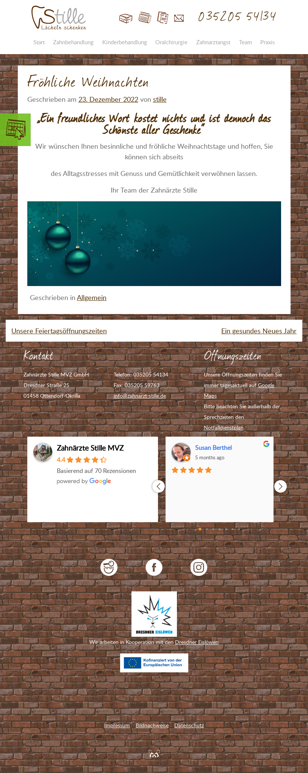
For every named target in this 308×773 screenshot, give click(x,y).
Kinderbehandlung (124, 42)
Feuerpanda (154, 753)
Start (126, 18)
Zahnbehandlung (73, 42)
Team (245, 42)
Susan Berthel (213, 447)
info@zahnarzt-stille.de (140, 395)
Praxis (267, 42)
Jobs (162, 18)
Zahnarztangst (213, 42)
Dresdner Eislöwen (197, 641)
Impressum (117, 725)
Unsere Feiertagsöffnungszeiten (59, 330)
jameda (108, 567)
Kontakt (179, 18)
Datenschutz (189, 725)
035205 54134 (238, 17)
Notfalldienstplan (224, 427)
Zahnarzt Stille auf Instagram (199, 567)
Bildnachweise (152, 725)
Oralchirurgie (171, 42)
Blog (145, 18)
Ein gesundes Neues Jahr (259, 330)
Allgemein (91, 297)
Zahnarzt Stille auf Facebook (154, 567)
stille (160, 99)
